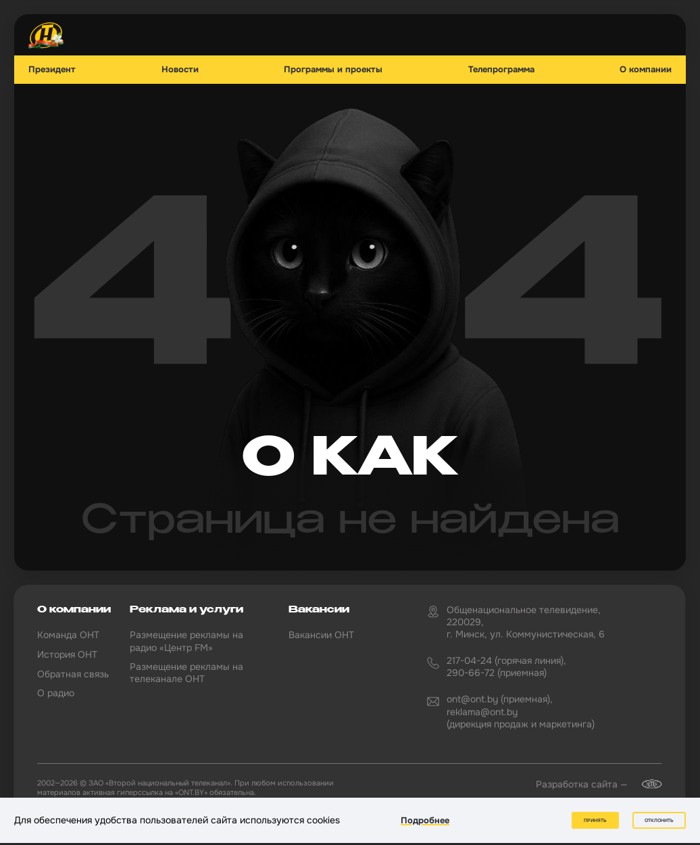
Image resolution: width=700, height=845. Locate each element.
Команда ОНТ (68, 635)
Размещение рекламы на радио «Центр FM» (186, 641)
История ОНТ (67, 654)
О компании (646, 69)
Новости (180, 69)
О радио (55, 693)
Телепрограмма (501, 69)
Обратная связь (73, 674)
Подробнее (425, 820)
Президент (52, 69)
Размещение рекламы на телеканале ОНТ (186, 672)
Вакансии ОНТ (321, 635)
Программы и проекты (333, 69)
